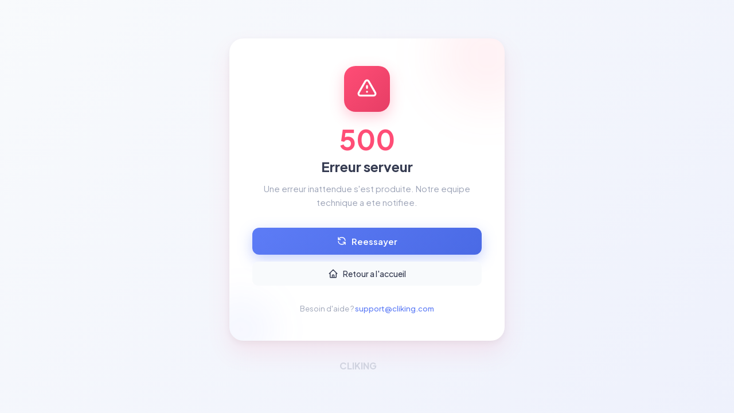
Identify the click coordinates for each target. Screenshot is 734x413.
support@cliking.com (394, 308)
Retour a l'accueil (367, 273)
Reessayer (367, 241)
